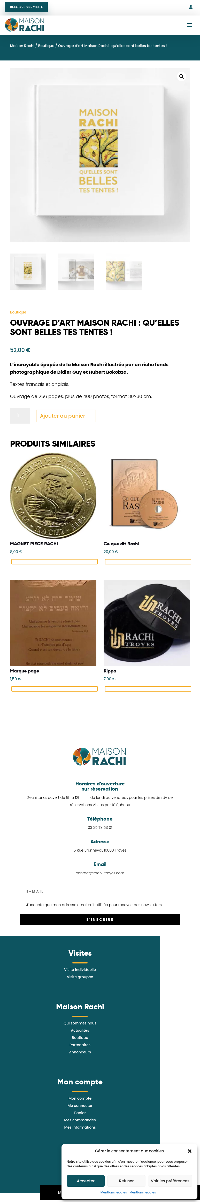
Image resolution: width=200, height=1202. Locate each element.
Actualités (80, 1032)
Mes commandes (80, 1122)
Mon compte (79, 1100)
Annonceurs (80, 1054)
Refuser (126, 1181)
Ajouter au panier (62, 418)
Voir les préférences (170, 1181)
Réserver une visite (30, 8)
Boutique (46, 47)
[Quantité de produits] (20, 418)
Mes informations (80, 1129)
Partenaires (80, 1047)
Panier (80, 1114)
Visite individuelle (80, 971)
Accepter (85, 1181)
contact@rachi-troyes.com (100, 875)
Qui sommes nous (80, 1025)
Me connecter (79, 1107)
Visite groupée (80, 979)
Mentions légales (114, 1192)
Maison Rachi (22, 47)
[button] (189, 1151)
